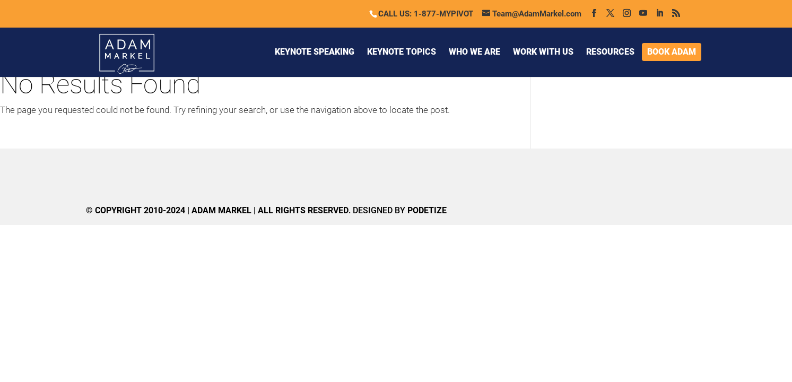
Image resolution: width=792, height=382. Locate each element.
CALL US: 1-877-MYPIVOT (425, 14)
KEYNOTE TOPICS (401, 52)
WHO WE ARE (474, 52)
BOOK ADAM (671, 52)
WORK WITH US (543, 52)
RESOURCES (610, 52)
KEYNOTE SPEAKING (314, 52)
